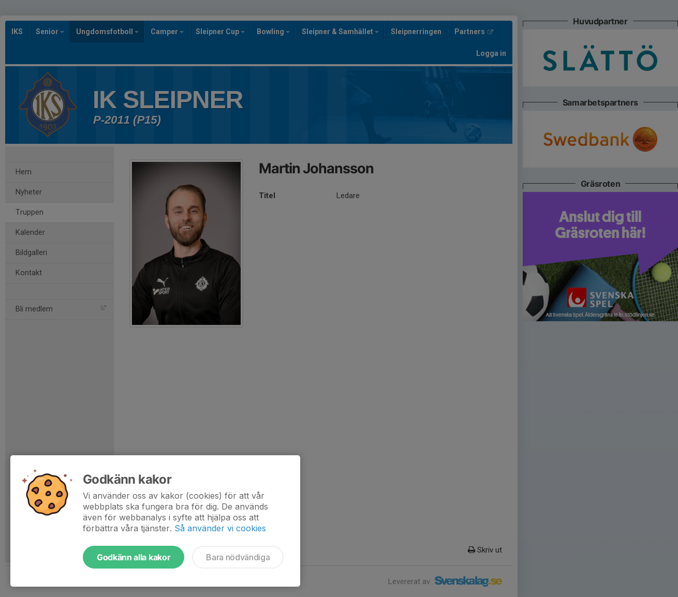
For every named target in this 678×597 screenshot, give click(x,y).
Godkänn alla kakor (133, 557)
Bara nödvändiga (238, 557)
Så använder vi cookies (220, 528)
